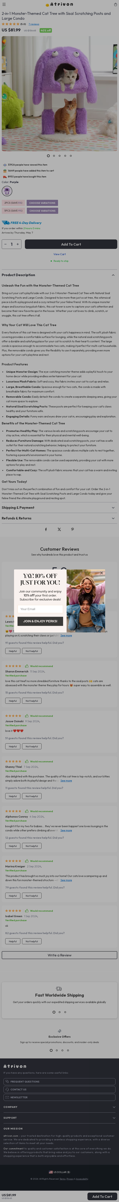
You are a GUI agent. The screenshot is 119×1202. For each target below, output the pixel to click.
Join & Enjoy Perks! (40, 621)
